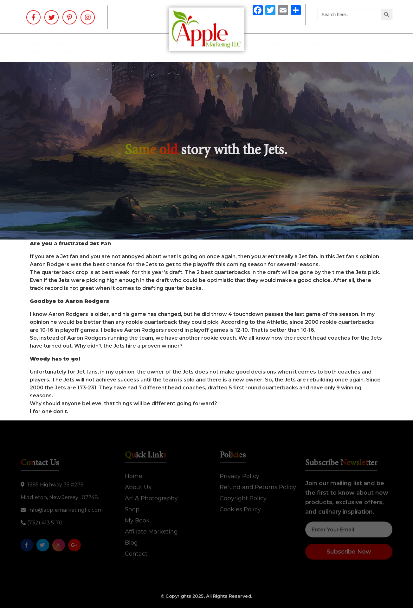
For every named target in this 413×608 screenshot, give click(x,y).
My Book (265, 44)
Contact (383, 51)
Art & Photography (87, 44)
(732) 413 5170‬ (41, 524)
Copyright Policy (243, 496)
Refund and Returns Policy (258, 485)
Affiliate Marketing (151, 530)
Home (26, 44)
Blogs (353, 44)
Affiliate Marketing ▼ (310, 44)
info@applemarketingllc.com (62, 512)
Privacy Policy (239, 474)
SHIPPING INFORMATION (47, 51)
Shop (124, 44)
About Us (138, 485)
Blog (131, 541)
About (47, 44)
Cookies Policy (240, 507)
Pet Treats (380, 44)
